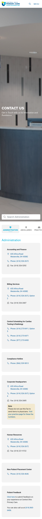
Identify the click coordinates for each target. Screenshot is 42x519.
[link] (11, 4)
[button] (30, 4)
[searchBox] (21, 217)
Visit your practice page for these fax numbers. (20, 414)
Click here (11, 497)
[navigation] (36, 4)
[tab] (10, 229)
